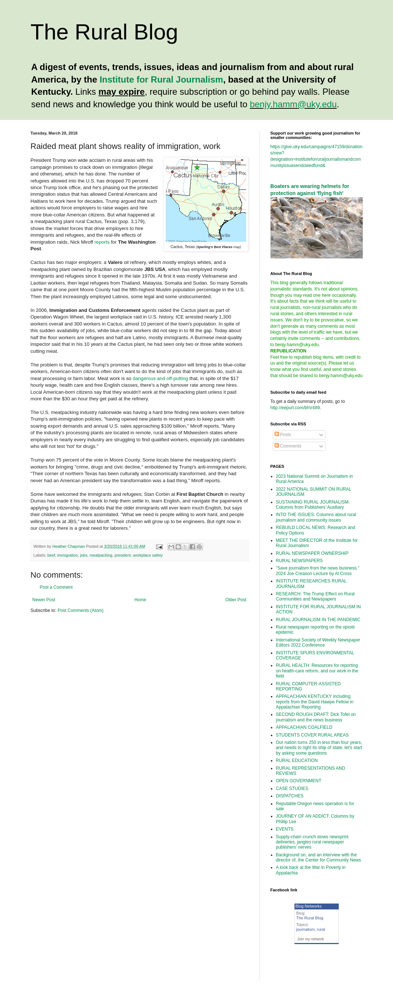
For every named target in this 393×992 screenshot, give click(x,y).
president (122, 555)
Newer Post (43, 599)
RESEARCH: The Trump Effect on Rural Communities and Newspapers (315, 596)
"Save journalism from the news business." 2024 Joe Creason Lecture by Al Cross (318, 570)
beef (51, 555)
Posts (283, 434)
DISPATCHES (290, 795)
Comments (288, 446)
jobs (83, 555)
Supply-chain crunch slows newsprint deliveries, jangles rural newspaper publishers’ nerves (312, 842)
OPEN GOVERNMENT (298, 780)
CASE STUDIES (292, 788)
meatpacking (101, 555)
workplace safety (148, 555)
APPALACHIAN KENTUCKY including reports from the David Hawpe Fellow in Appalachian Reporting (315, 702)
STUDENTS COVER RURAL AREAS (312, 735)
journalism (305, 929)
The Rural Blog (104, 32)
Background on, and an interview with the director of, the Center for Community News (318, 857)
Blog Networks (309, 906)
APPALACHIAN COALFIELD (304, 727)
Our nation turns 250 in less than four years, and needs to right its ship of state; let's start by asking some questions (319, 748)
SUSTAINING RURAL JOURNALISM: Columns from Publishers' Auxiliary (313, 505)
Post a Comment (56, 587)
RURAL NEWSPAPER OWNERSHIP (312, 553)
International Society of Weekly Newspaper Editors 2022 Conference (318, 642)
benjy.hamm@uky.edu (293, 104)
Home (140, 599)
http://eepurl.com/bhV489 (295, 407)
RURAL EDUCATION (297, 760)
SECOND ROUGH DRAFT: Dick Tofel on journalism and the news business (316, 717)
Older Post (236, 599)
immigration (67, 555)
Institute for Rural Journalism (161, 79)
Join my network (310, 939)
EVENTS (285, 829)
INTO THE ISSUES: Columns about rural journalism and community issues (316, 517)
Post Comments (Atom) (81, 610)
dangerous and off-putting (160, 378)
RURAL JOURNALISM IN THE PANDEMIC (318, 619)
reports (102, 242)
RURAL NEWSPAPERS (299, 560)
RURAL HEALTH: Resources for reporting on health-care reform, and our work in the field (317, 671)
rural (321, 929)
